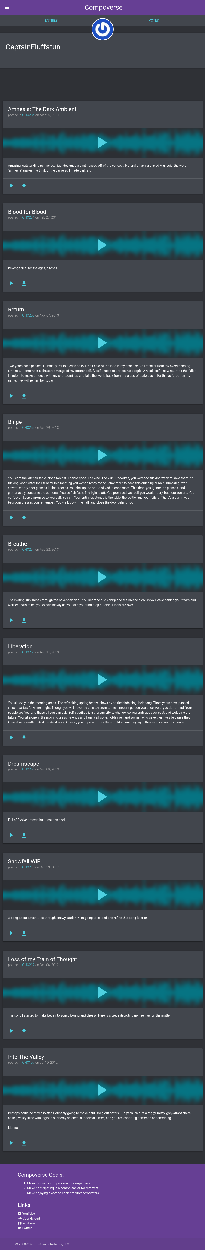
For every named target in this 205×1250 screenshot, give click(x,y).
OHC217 (28, 965)
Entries (51, 20)
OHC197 (28, 1063)
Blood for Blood (27, 212)
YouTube (26, 1213)
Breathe (17, 544)
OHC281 (28, 218)
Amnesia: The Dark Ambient (42, 109)
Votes (154, 20)
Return (16, 309)
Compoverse (104, 7)
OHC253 (28, 652)
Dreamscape (23, 764)
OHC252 (28, 769)
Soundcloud (29, 1218)
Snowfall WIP (24, 861)
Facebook (26, 1223)
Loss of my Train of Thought (42, 959)
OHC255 (28, 428)
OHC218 (28, 867)
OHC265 (28, 315)
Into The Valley (26, 1057)
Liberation (20, 646)
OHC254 (28, 550)
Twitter (25, 1228)
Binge (15, 422)
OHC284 (28, 115)
